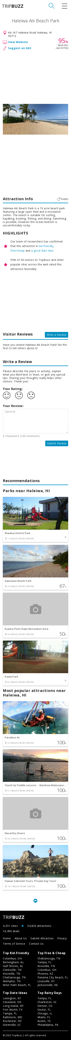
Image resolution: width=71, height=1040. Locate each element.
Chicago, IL (44, 1013)
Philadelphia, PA (48, 1025)
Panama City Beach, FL (52, 977)
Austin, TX (44, 1021)
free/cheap (17, 250)
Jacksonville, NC (47, 985)
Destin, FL (44, 1009)
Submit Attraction (42, 938)
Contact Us (36, 943)
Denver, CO (45, 1006)
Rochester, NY (12, 1021)
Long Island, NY (13, 1006)
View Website (18, 42)
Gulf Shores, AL (13, 966)
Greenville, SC (12, 1025)
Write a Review (56, 334)
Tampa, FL (44, 962)
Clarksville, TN (12, 970)
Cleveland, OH (12, 1002)
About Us (21, 938)
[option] (35, 119)
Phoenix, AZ (45, 973)
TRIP (12, 6)
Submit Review (56, 443)
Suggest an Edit (19, 48)
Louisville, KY (46, 981)
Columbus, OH (12, 958)
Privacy (62, 938)
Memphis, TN (12, 981)
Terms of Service (14, 943)
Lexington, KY (12, 998)
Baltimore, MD (12, 1017)
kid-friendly (46, 246)
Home (7, 938)
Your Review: (13, 406)
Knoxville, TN (11, 973)
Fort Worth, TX (12, 1009)
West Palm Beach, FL (17, 985)
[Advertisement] (35, 76)
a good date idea (42, 250)
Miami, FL (44, 1017)
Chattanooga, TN (14, 977)
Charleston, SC (47, 1002)
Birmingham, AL (13, 962)
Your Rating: (13, 389)
